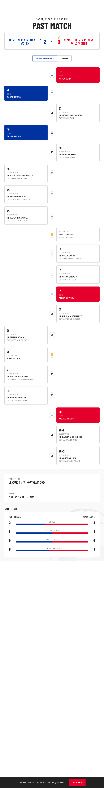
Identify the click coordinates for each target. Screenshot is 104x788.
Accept (77, 782)
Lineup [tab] (64, 58)
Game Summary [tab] (45, 58)
